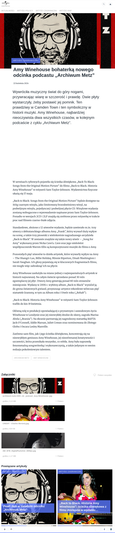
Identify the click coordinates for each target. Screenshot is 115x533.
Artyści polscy (25, 11)
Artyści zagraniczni (46, 11)
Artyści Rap (65, 11)
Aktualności (7, 11)
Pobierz (32, 394)
